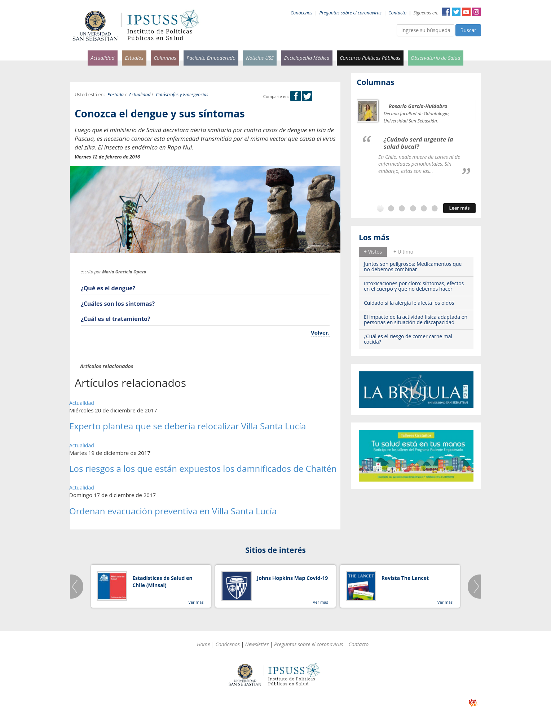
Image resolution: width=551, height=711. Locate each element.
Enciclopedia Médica (307, 57)
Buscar (468, 30)
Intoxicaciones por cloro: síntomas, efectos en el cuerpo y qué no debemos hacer (414, 286)
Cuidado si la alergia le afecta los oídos (409, 302)
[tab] (373, 252)
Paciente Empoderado (210, 57)
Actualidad (102, 57)
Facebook (446, 12)
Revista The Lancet (405, 577)
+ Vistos (373, 251)
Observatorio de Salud (435, 57)
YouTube (466, 12)
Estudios (134, 57)
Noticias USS (260, 57)
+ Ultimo (403, 251)
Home (203, 644)
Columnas (165, 57)
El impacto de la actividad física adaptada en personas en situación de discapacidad (415, 319)
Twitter (456, 12)
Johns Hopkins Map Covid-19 (292, 577)
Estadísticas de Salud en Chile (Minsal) (162, 581)
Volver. (320, 332)
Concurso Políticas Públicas (370, 57)
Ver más (195, 602)
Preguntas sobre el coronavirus (350, 13)
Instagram (476, 12)
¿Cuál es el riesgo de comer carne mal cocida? (408, 339)
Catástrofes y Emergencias (182, 94)
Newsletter (257, 644)
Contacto (397, 13)
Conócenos (302, 13)
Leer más (459, 208)
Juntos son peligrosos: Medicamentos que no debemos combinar (413, 266)
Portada (115, 94)
